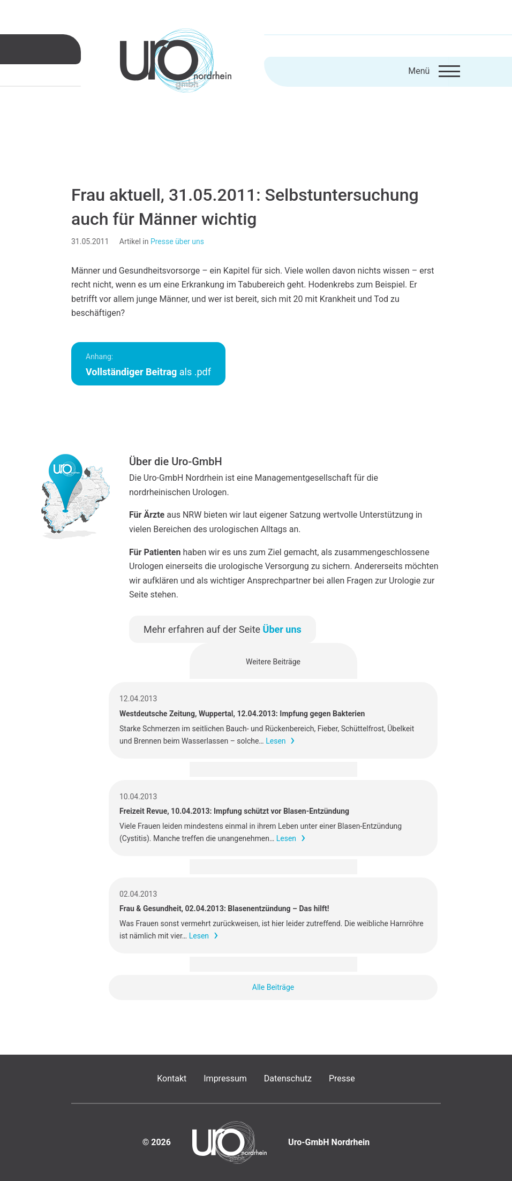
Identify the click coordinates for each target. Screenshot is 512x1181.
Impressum (225, 1078)
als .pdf (148, 364)
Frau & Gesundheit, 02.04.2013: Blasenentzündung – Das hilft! (224, 908)
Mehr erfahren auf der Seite (223, 629)
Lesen (275, 741)
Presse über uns (177, 241)
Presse (342, 1078)
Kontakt (171, 1078)
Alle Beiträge (273, 987)
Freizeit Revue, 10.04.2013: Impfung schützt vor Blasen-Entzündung (234, 811)
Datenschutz (288, 1078)
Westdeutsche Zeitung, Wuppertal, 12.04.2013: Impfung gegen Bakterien (242, 713)
